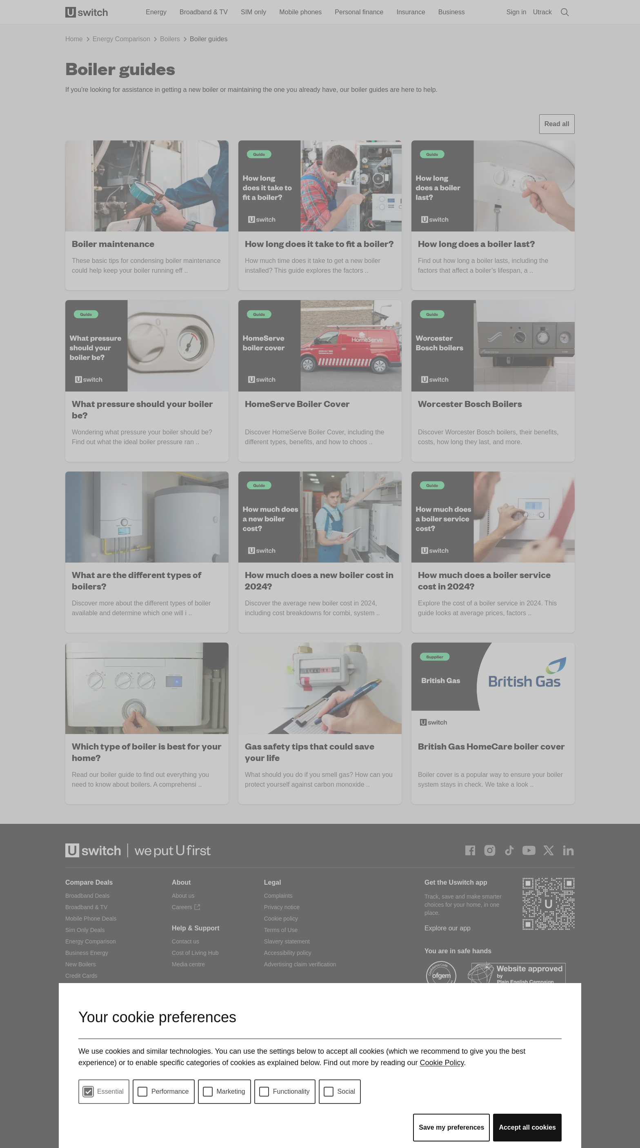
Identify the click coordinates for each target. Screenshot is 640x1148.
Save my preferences (451, 1127)
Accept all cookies (527, 1127)
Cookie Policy (442, 1063)
